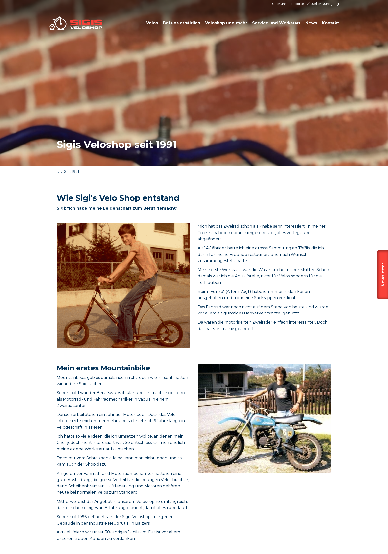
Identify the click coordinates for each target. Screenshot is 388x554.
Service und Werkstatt (276, 23)
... (58, 171)
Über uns (279, 4)
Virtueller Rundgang (323, 4)
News (311, 23)
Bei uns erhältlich (181, 23)
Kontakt (330, 23)
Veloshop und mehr (226, 23)
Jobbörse (296, 4)
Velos (152, 23)
